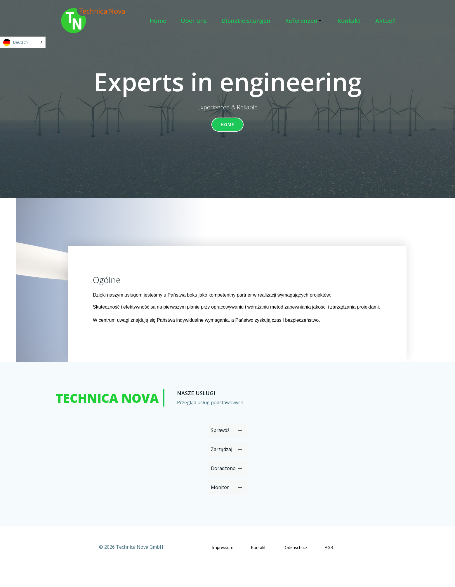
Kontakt (350, 21)
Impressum (222, 565)
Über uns (195, 21)
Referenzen (305, 21)
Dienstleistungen (247, 21)
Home (159, 21)
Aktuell (387, 21)
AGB (329, 565)
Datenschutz (295, 565)
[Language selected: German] (23, 42)
